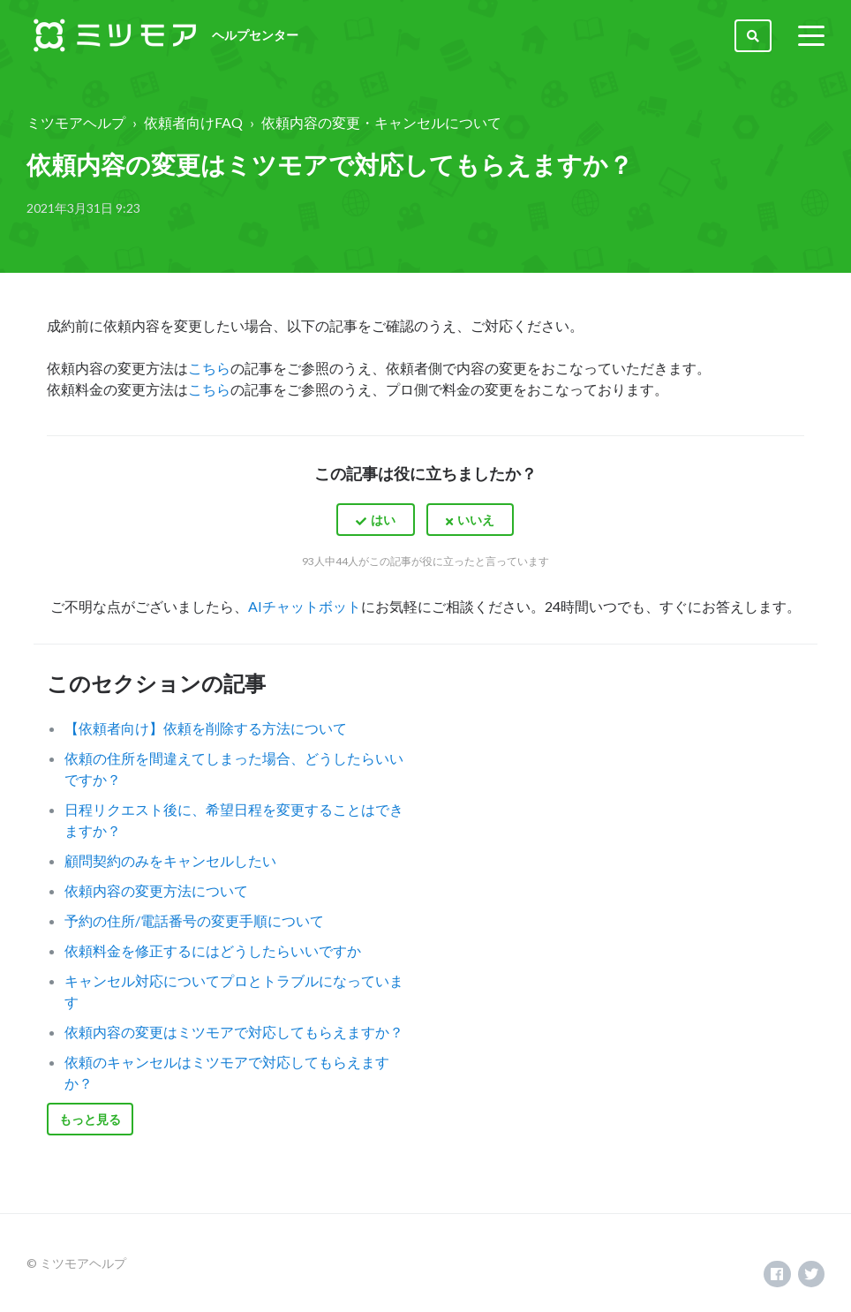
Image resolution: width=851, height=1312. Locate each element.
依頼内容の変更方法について (156, 890)
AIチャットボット (304, 606)
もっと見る (90, 1119)
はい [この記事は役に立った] (383, 519)
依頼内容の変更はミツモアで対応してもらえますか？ (233, 1031)
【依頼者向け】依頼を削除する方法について (205, 728)
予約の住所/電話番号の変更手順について (194, 920)
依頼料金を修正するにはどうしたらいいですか (212, 950)
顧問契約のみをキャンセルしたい (170, 860)
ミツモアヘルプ (75, 122)
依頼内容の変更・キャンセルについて (381, 122)
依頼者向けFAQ (193, 122)
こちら (209, 367)
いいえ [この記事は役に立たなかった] (475, 519)
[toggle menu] (811, 35)
